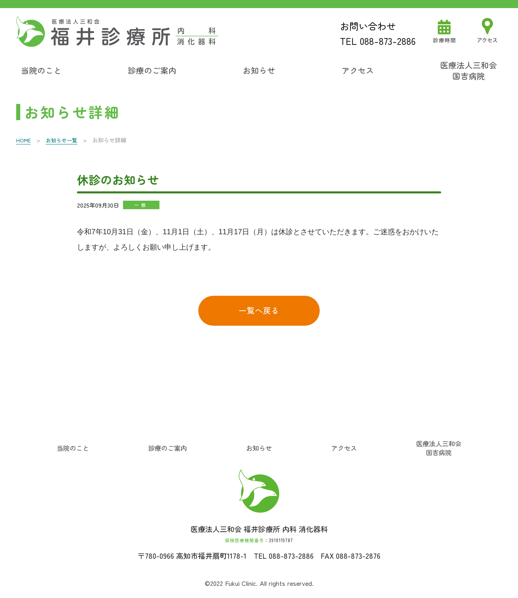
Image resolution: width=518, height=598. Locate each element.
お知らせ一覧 (64, 139)
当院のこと (41, 70)
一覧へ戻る (259, 310)
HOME (24, 139)
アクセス (358, 70)
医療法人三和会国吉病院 (468, 69)
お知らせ (259, 70)
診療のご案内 (152, 70)
